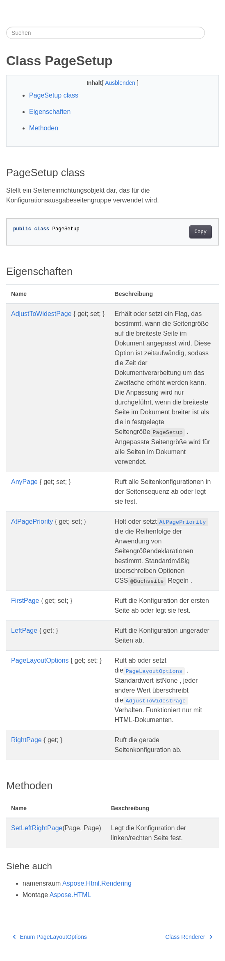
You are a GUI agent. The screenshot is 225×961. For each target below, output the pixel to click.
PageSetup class (53, 95)
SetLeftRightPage (36, 828)
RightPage (26, 739)
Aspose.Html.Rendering (97, 883)
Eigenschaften (49, 111)
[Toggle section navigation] (211, 32)
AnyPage (24, 481)
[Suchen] (105, 33)
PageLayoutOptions (40, 660)
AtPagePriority (32, 521)
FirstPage (25, 600)
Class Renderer (188, 937)
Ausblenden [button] (121, 83)
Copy (201, 232)
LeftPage (24, 630)
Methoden (43, 128)
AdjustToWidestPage (41, 313)
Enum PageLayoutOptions (50, 937)
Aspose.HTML (70, 894)
